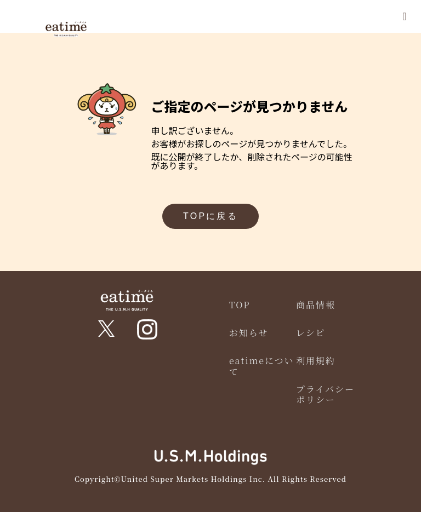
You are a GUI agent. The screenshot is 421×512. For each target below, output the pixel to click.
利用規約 (315, 360)
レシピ (311, 332)
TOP (240, 304)
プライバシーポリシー (325, 394)
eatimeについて (261, 365)
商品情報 (315, 304)
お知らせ (249, 332)
